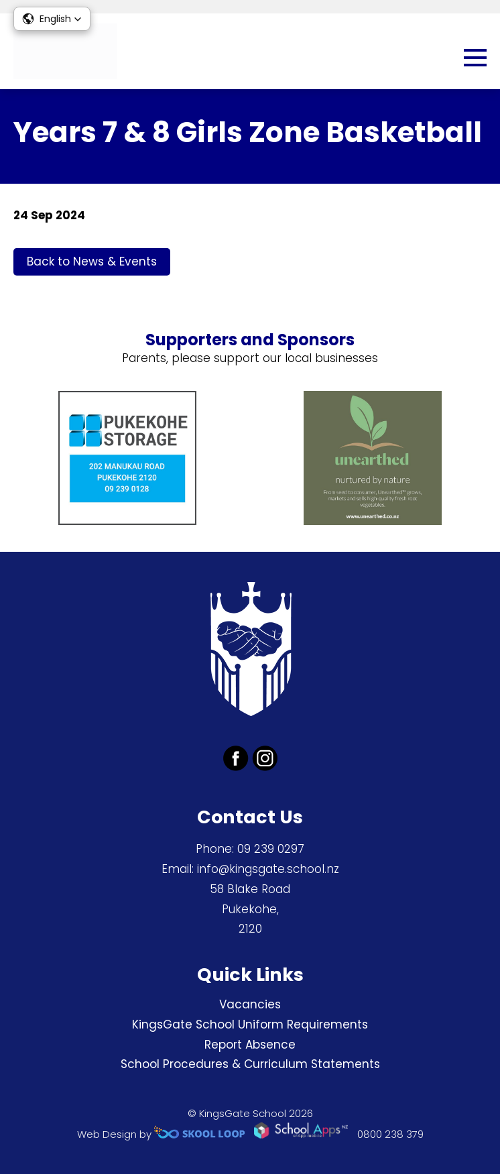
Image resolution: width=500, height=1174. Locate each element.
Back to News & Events (92, 261)
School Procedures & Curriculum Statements (250, 1064)
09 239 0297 (270, 849)
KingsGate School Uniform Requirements (250, 1024)
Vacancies (250, 1004)
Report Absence (250, 1045)
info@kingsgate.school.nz (268, 869)
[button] (52, 19)
